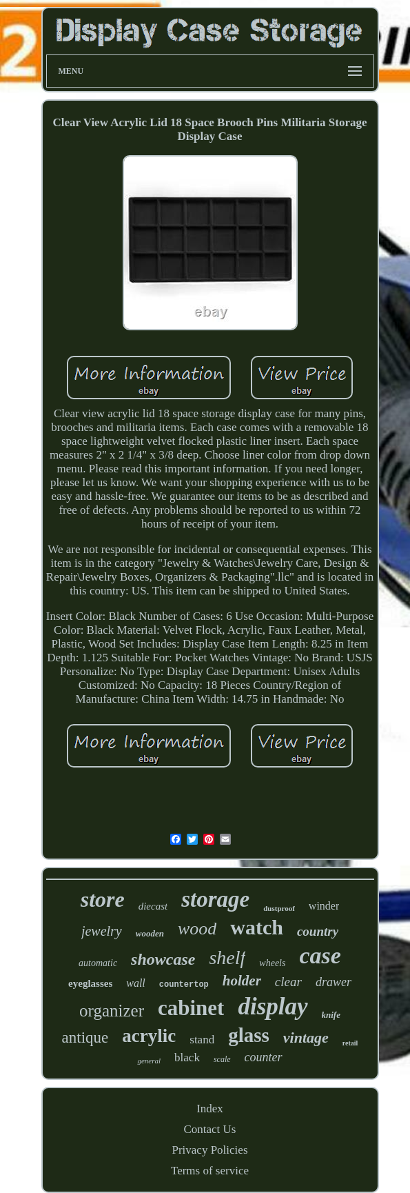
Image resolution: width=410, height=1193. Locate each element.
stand (201, 1039)
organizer (111, 1010)
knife (331, 1015)
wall (135, 983)
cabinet (191, 1008)
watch (256, 927)
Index (209, 1108)
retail (350, 1043)
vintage (306, 1037)
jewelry (101, 931)
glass (248, 1035)
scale (222, 1059)
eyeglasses (90, 983)
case (319, 955)
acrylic (149, 1035)
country (317, 931)
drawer (333, 982)
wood (197, 929)
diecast (153, 906)
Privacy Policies (209, 1149)
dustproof (279, 908)
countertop (184, 985)
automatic (98, 963)
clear (288, 981)
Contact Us (209, 1129)
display (272, 1006)
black (187, 1057)
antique (85, 1037)
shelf (227, 957)
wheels (272, 963)
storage (215, 899)
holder (242, 980)
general (149, 1060)
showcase (163, 959)
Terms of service (210, 1170)
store (103, 899)
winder (324, 906)
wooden (150, 933)
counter (264, 1057)
